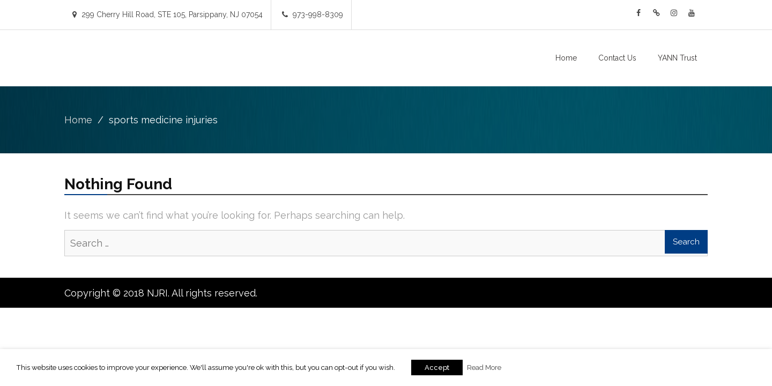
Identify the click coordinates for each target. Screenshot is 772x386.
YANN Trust (677, 58)
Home (566, 58)
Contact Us (617, 58)
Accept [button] (437, 367)
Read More (484, 367)
